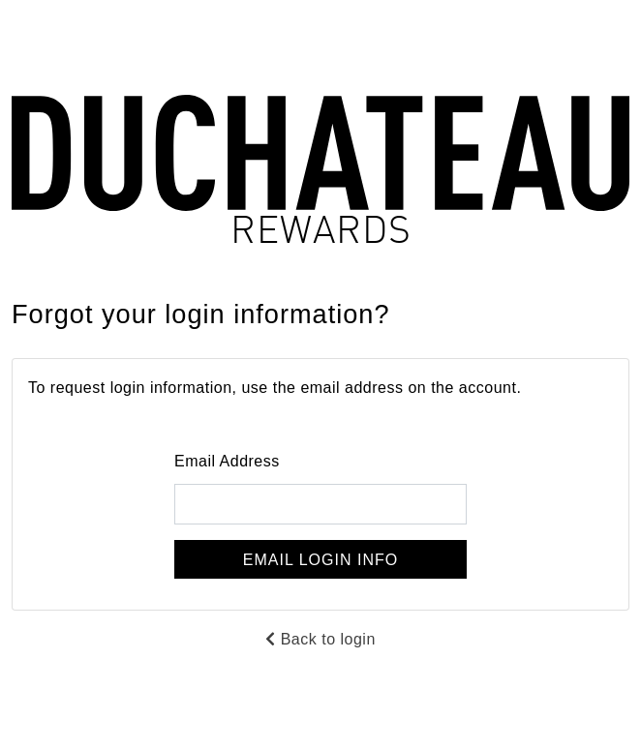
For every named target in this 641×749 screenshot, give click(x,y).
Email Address (227, 461)
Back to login (320, 639)
